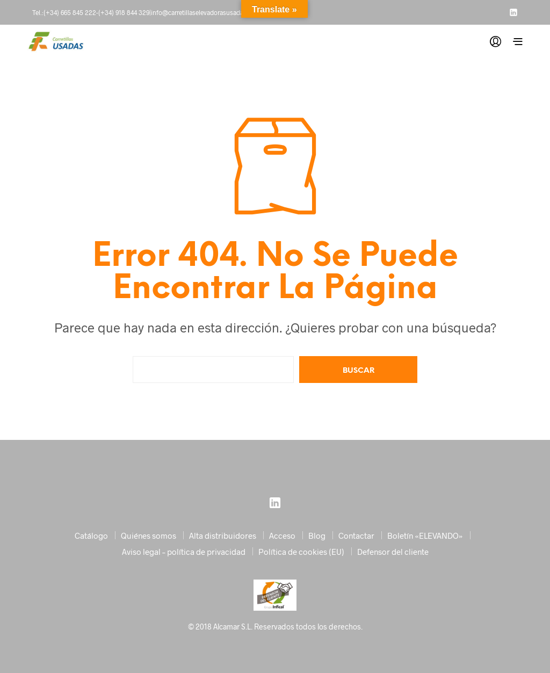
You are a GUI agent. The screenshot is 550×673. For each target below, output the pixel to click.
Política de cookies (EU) (301, 551)
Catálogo (91, 535)
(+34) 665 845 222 (70, 12)
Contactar (356, 535)
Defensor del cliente (393, 551)
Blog (316, 535)
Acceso (282, 535)
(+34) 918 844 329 (123, 12)
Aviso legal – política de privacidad (183, 551)
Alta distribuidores (222, 535)
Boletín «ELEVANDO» (425, 535)
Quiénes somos (148, 535)
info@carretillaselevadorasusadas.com (205, 12)
